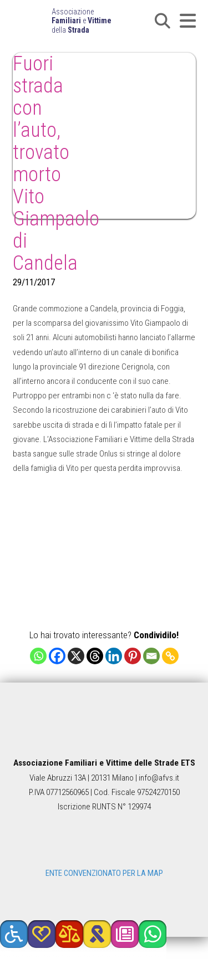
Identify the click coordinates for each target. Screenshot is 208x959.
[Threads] (95, 656)
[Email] (151, 656)
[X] (76, 656)
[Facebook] (57, 656)
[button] (162, 21)
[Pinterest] (132, 656)
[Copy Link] (170, 656)
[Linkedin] (113, 656)
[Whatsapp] (38, 656)
